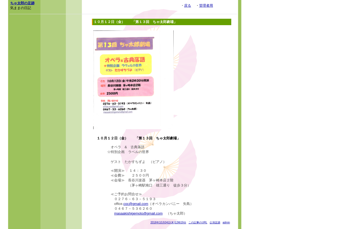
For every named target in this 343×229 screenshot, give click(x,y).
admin (226, 222)
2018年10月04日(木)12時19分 (168, 222)
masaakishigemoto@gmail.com (138, 213)
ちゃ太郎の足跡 (22, 3)
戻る (187, 5)
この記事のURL (197, 222)
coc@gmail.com (135, 204)
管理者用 (206, 5)
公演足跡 (215, 222)
